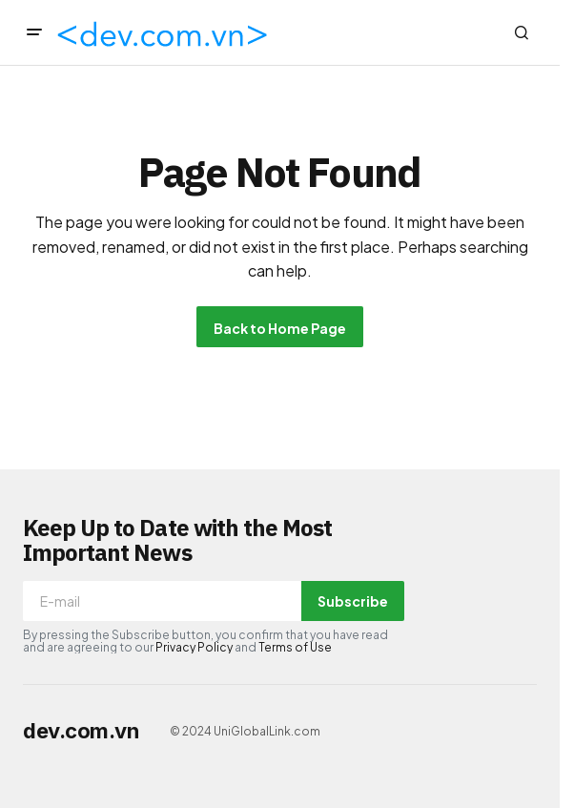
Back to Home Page (280, 328)
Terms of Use (295, 647)
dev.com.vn (81, 730)
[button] (34, 32)
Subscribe (353, 601)
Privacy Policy (194, 647)
